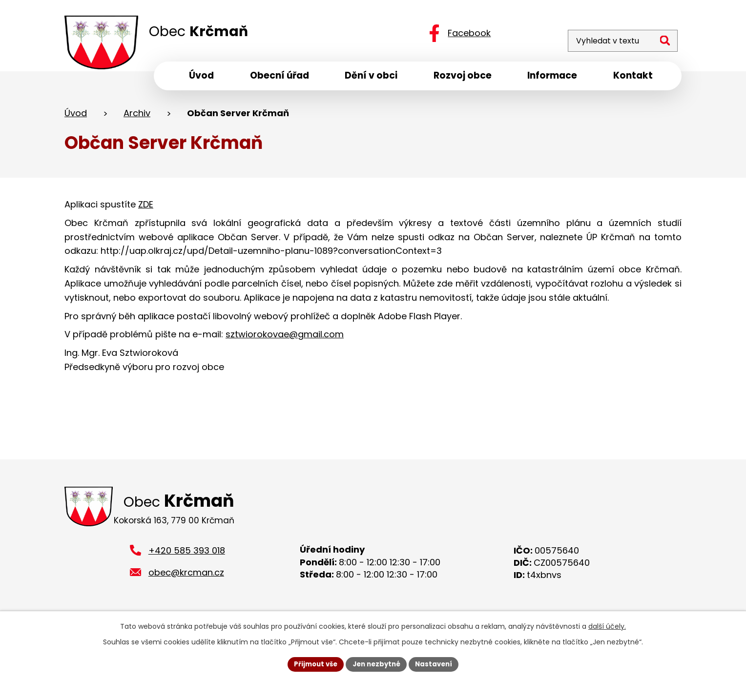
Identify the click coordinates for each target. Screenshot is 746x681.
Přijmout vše (312, 663)
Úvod (75, 116)
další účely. (607, 625)
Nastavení (437, 663)
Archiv (137, 116)
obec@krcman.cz (186, 579)
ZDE (145, 208)
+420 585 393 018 (186, 557)
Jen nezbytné (376, 663)
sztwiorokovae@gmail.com (285, 337)
